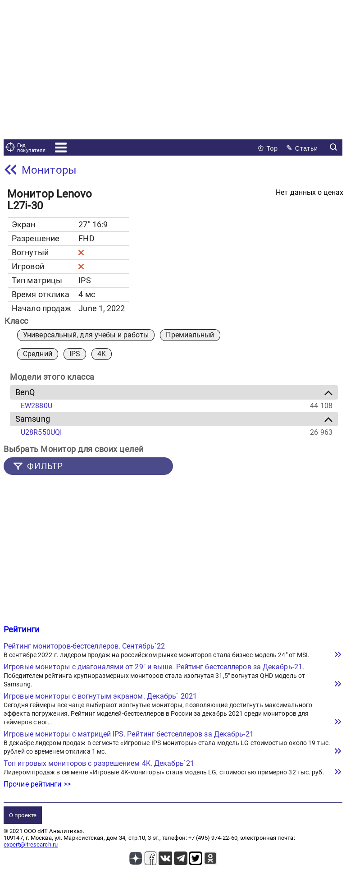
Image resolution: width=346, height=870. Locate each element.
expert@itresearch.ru (31, 844)
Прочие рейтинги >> (37, 784)
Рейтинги (21, 629)
